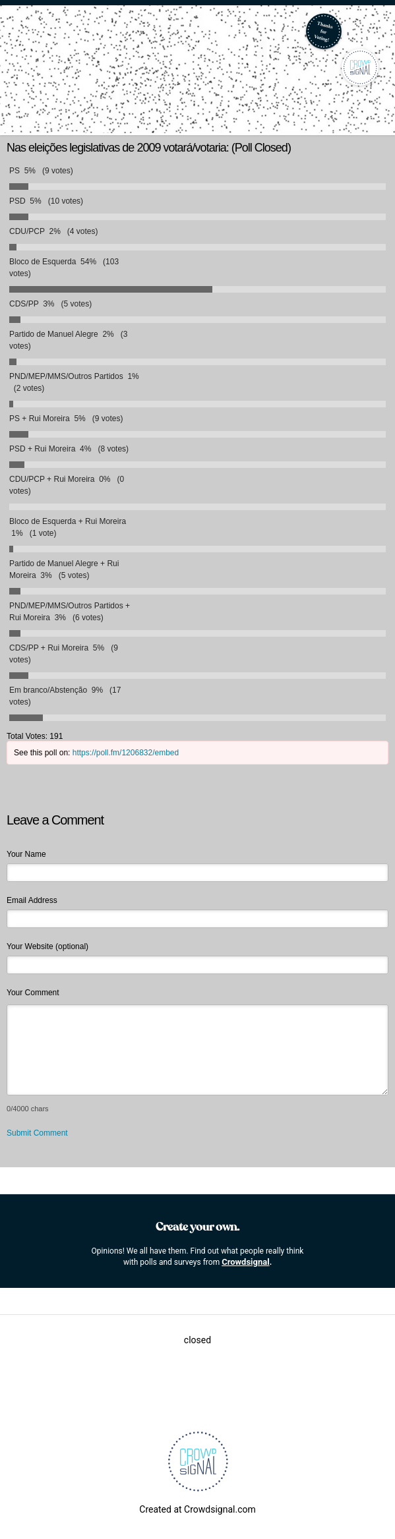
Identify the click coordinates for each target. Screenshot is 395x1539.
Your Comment (33, 992)
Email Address (32, 900)
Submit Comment (37, 1133)
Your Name (26, 854)
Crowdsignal (246, 1262)
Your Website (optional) (47, 946)
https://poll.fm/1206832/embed (126, 752)
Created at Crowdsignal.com (197, 1509)
